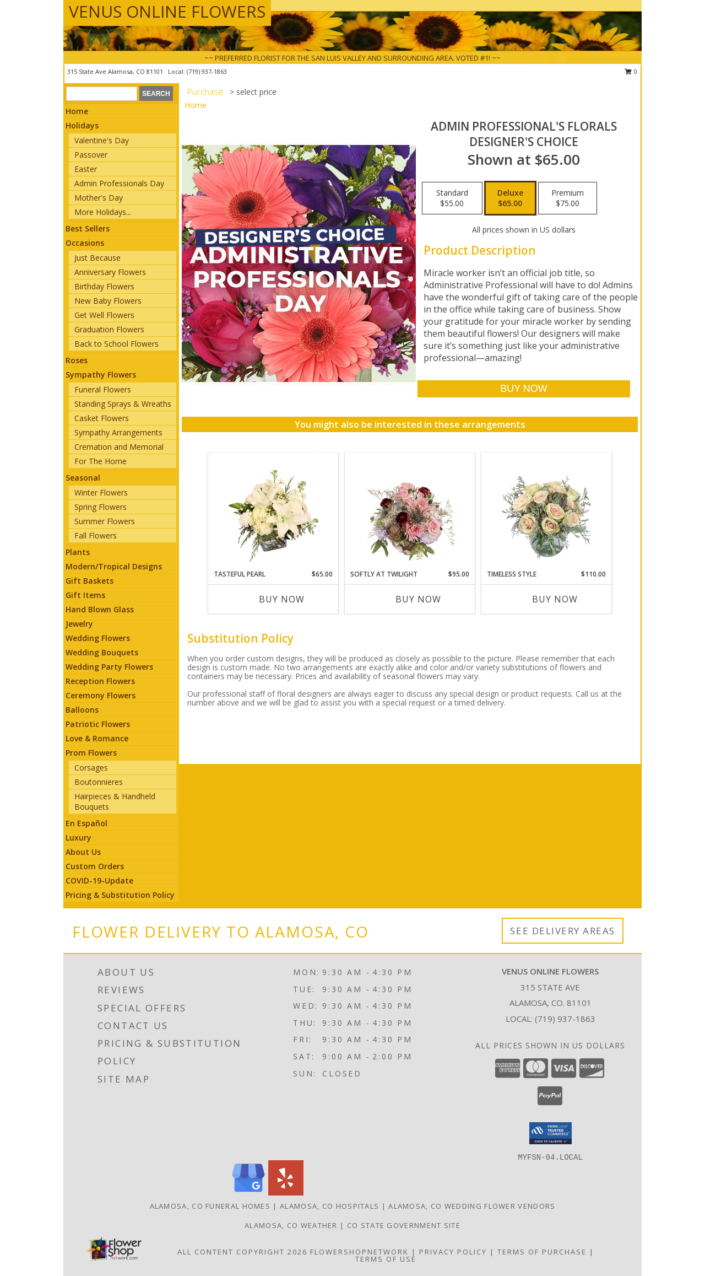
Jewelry (79, 623)
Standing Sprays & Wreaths (122, 404)
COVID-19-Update (99, 880)
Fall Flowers (95, 535)
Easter (85, 169)
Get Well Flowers (104, 315)
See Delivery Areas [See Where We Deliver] (562, 930)
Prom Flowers (91, 752)
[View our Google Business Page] (248, 1192)
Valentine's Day (101, 140)
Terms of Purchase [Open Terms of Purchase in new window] (542, 1252)
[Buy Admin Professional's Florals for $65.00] (523, 388)
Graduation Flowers (109, 329)
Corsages (91, 767)
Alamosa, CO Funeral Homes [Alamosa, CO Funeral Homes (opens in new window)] (210, 1206)
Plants (78, 552)
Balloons (82, 709)
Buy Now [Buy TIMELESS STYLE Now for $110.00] (555, 599)
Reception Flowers (100, 681)
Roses (77, 360)
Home (77, 111)
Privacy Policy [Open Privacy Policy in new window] (453, 1252)
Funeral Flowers (102, 389)
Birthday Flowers (104, 286)
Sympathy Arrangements (118, 432)
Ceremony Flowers (100, 695)
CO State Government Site (403, 1225)
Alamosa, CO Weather (291, 1225)
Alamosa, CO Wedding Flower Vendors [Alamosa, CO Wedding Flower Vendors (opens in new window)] (471, 1206)
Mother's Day (98, 197)
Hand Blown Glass (100, 609)
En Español (86, 823)
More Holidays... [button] (102, 212)
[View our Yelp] (285, 1192)
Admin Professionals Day (119, 183)
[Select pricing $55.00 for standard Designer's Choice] (452, 198)
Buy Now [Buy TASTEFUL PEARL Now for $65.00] (282, 599)
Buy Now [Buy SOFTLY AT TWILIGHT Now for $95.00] (418, 599)
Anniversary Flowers (110, 272)
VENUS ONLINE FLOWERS (167, 11)
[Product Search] (101, 94)
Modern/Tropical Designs (114, 566)
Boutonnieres (98, 782)
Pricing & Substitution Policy (120, 895)
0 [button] (631, 71)
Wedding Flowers (98, 638)
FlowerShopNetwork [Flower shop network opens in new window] (359, 1252)
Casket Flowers (101, 418)
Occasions (85, 243)
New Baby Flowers (108, 300)
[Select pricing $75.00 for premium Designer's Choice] (567, 198)
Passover (90, 154)
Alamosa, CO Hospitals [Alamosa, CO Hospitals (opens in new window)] (329, 1206)
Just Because (97, 257)
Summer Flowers (104, 521)
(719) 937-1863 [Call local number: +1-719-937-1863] (207, 71)
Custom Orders (95, 866)
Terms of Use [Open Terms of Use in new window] (385, 1259)
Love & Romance (97, 738)
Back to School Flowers (116, 343)
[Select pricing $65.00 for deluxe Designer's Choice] (510, 198)
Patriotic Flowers (98, 724)
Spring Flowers (100, 507)
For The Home (100, 461)
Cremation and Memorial (119, 447)
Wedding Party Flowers (109, 666)
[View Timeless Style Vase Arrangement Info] (547, 511)
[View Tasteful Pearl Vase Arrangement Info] (273, 511)
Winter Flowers (101, 492)
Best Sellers (88, 228)
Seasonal (83, 477)
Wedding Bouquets (102, 652)
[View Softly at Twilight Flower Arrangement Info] (410, 511)
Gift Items (85, 595)
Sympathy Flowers (101, 374)
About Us (83, 852)
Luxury (78, 837)
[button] (550, 1133)
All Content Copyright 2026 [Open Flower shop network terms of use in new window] (242, 1252)
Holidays (82, 125)
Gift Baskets (89, 580)
